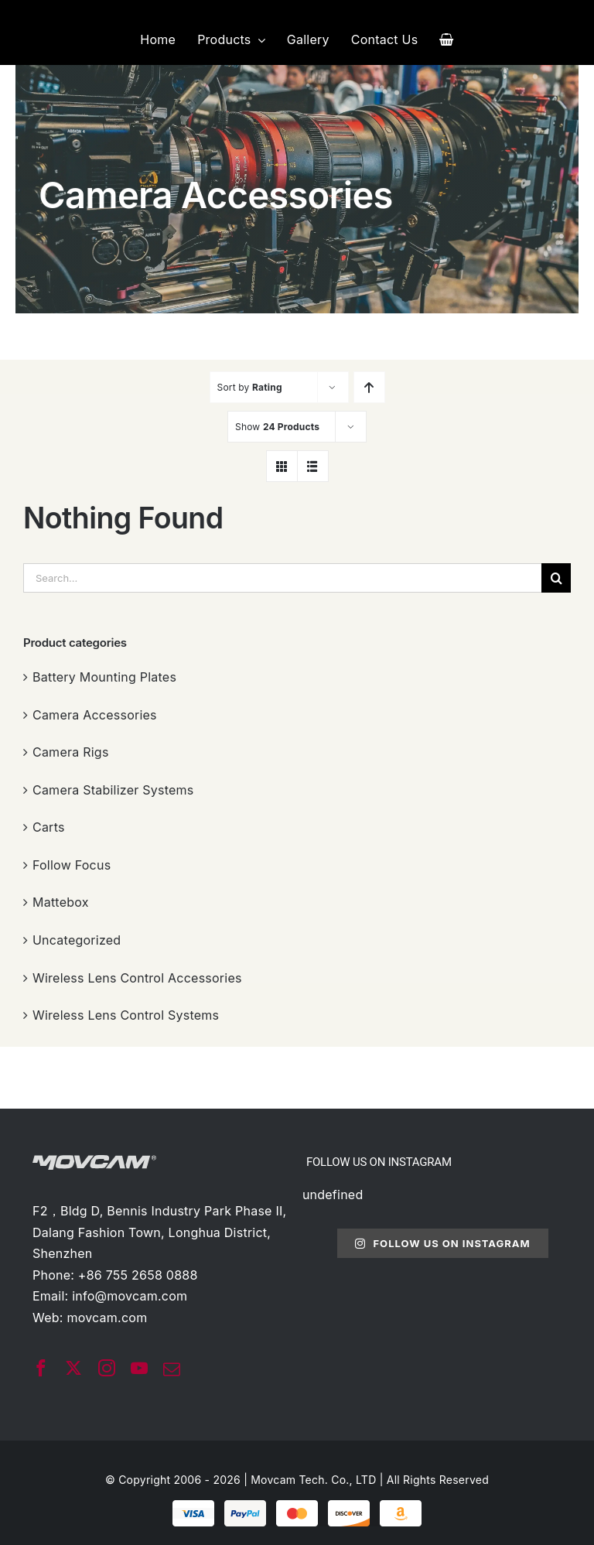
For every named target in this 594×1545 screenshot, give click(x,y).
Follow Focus (71, 865)
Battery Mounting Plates (104, 677)
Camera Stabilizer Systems (113, 790)
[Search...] (282, 578)
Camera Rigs (70, 752)
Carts (48, 827)
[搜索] (556, 578)
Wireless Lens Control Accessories (137, 978)
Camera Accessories (94, 715)
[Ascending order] (369, 387)
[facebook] (41, 1367)
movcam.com (107, 1317)
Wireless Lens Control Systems (125, 1015)
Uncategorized (76, 940)
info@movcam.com (129, 1296)
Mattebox (60, 902)
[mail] (171, 1369)
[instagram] (106, 1367)
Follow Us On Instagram (442, 1243)
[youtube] (139, 1367)
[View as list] (313, 466)
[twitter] (73, 1367)
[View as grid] (282, 466)
